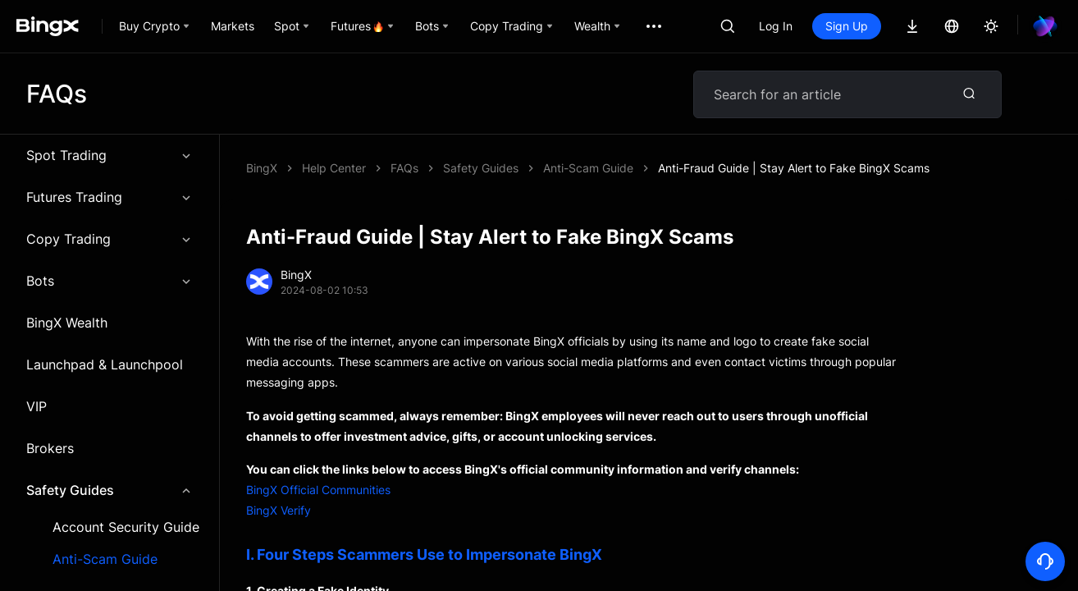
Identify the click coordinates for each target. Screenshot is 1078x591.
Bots (109, 281)
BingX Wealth (66, 322)
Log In (776, 26)
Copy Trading (109, 239)
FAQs (404, 168)
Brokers (50, 448)
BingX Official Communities (318, 490)
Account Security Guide (126, 527)
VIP (36, 406)
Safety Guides (109, 490)
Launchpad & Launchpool (104, 364)
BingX (261, 168)
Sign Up (846, 26)
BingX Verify (278, 510)
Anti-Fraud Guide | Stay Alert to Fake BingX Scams (794, 168)
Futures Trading (109, 197)
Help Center (334, 168)
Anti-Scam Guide (105, 559)
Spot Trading (109, 155)
